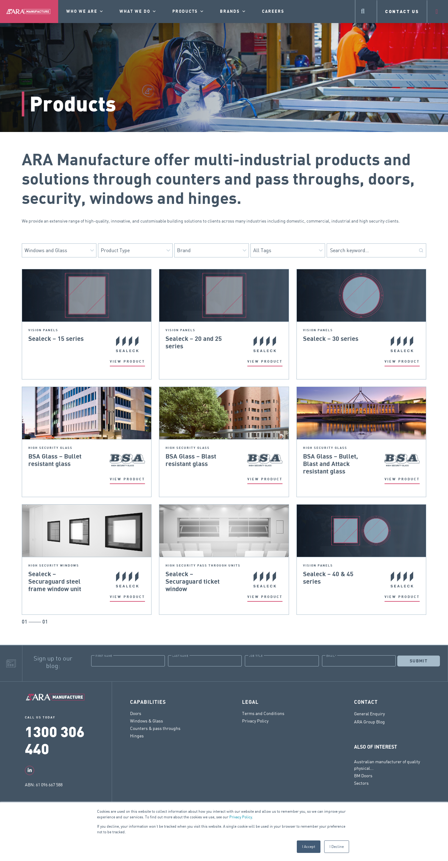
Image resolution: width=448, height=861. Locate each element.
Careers (273, 11)
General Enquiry (369, 713)
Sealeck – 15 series (56, 339)
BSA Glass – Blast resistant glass (191, 460)
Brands (233, 11)
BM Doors (363, 775)
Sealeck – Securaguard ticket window (193, 582)
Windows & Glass (146, 720)
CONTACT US (402, 11)
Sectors (361, 783)
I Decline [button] (336, 846)
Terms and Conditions (263, 713)
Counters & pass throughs (155, 728)
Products (188, 11)
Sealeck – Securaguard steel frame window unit (54, 582)
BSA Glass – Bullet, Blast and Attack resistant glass (330, 464)
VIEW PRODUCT (127, 361)
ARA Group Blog (369, 721)
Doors (135, 713)
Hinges (137, 735)
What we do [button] (138, 11)
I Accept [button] (308, 846)
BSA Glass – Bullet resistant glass (55, 460)
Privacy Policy (240, 817)
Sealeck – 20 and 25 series (194, 343)
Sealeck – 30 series (330, 339)
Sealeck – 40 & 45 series (328, 578)
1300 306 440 (55, 739)
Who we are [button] (85, 11)
